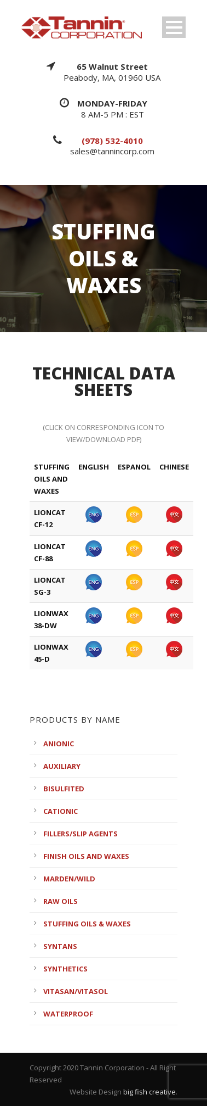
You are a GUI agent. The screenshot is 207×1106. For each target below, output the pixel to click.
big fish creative (149, 1092)
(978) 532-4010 (112, 140)
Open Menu (174, 27)
